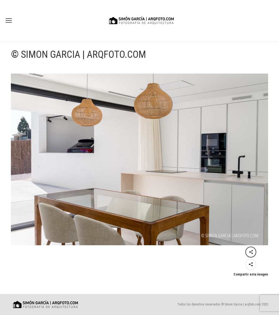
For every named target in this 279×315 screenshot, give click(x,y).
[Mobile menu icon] (8, 20)
